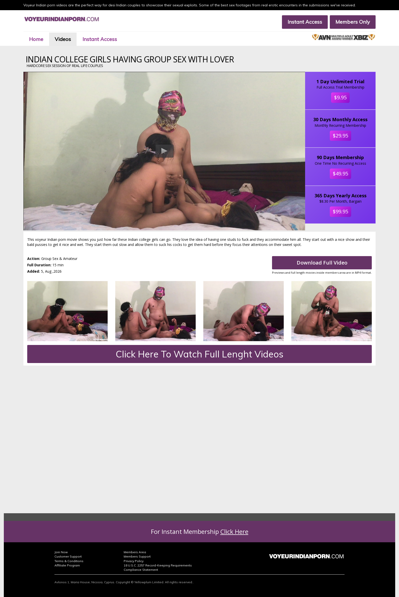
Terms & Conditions (68, 561)
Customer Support (68, 556)
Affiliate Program (67, 565)
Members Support (137, 556)
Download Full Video (322, 262)
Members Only (352, 22)
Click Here (234, 531)
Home (36, 39)
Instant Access (305, 22)
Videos (63, 39)
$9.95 (340, 97)
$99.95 (340, 211)
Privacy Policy (134, 561)
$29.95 (340, 135)
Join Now (61, 552)
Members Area (135, 552)
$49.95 (340, 173)
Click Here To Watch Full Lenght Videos (199, 354)
